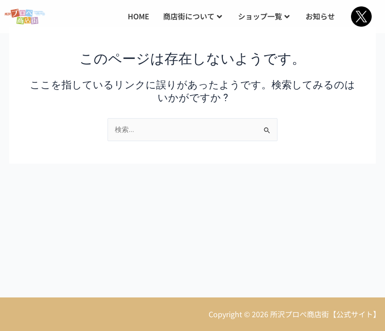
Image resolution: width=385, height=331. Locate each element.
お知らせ (320, 16)
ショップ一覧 (263, 16)
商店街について (192, 16)
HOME (138, 16)
